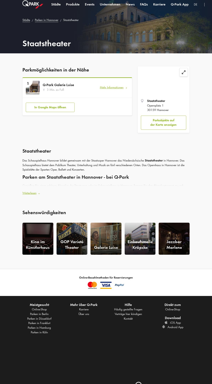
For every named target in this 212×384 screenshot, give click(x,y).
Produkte (73, 8)
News (130, 8)
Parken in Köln (39, 332)
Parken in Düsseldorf (39, 318)
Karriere (159, 8)
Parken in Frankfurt (39, 323)
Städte (56, 8)
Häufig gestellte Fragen (128, 309)
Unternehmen (110, 8)
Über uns (83, 314)
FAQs (144, 8)
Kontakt (128, 318)
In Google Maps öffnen (50, 105)
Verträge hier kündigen (128, 314)
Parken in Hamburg (39, 328)
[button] (106, 191)
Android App (172, 327)
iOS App (173, 322)
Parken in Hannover (46, 20)
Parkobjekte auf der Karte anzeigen (163, 122)
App (180, 8)
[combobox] (198, 8)
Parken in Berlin (39, 314)
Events (89, 8)
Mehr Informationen (111, 87)
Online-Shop (39, 309)
